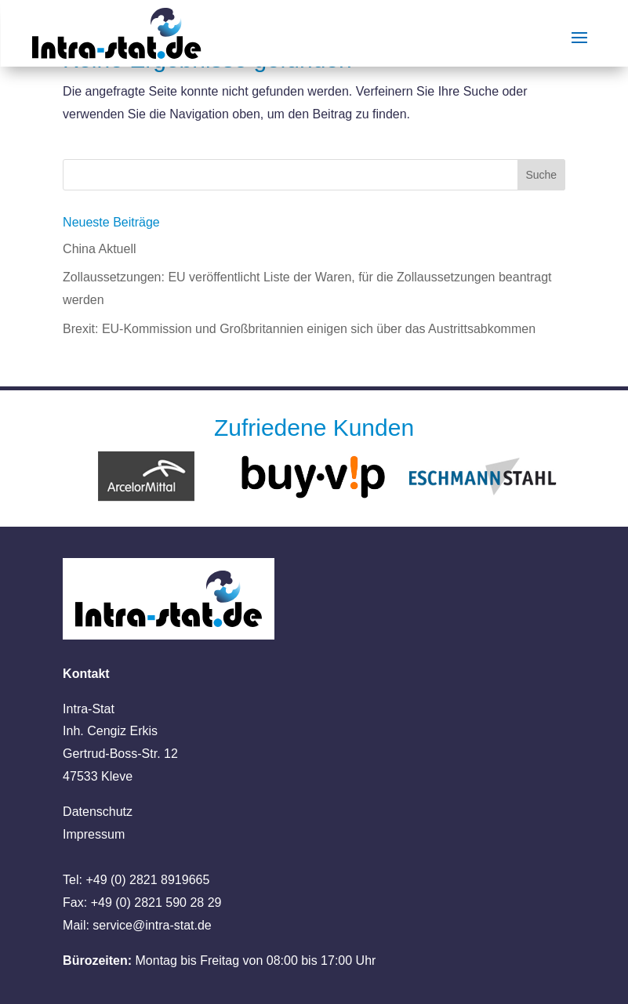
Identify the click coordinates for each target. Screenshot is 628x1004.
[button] (34, 969)
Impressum (94, 834)
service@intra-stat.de (152, 925)
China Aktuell (99, 249)
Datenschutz (97, 811)
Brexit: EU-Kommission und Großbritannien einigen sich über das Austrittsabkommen (299, 328)
